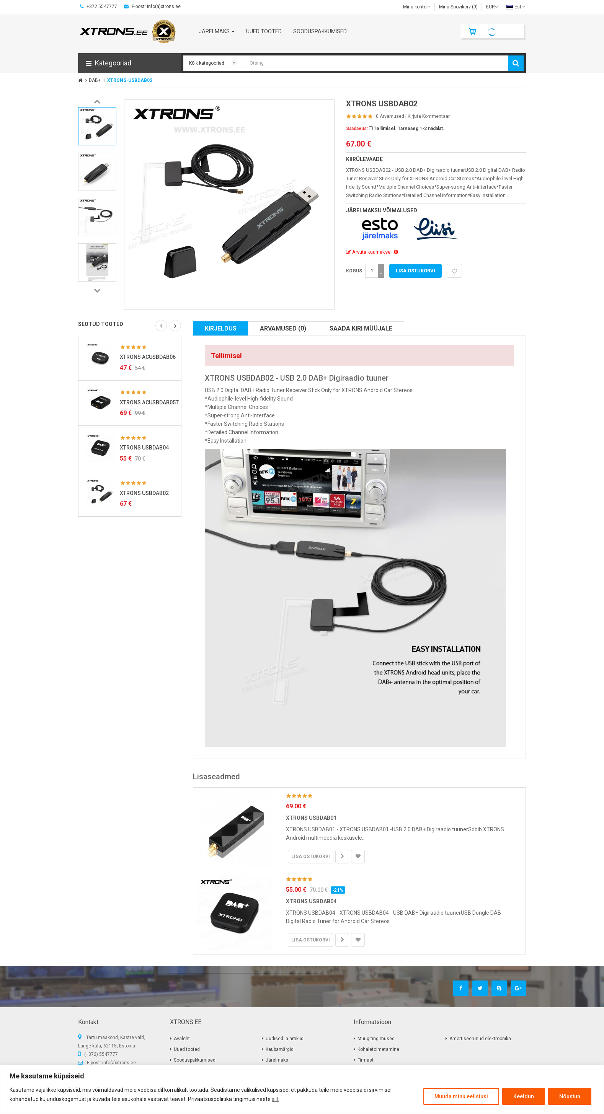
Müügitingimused (376, 1038)
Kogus (354, 271)
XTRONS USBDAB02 (144, 493)
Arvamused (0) (283, 328)
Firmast (366, 1060)
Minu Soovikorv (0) (458, 7)
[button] (129, 63)
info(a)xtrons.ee (119, 1062)
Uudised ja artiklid (285, 1038)
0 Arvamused (390, 116)
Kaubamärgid (280, 1049)
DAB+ (95, 80)
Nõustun (569, 1096)
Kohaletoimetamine (378, 1049)
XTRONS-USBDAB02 (129, 80)
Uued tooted (187, 1049)
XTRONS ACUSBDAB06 (148, 357)
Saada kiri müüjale (361, 328)
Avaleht (182, 1038)
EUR (492, 7)
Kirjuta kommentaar (429, 116)
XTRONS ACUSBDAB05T (149, 402)
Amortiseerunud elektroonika (480, 1038)
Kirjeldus (221, 328)
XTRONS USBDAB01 (311, 818)
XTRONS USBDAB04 (144, 448)
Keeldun (523, 1096)
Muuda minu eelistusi (461, 1096)
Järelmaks (277, 1060)
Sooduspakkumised (194, 1060)
